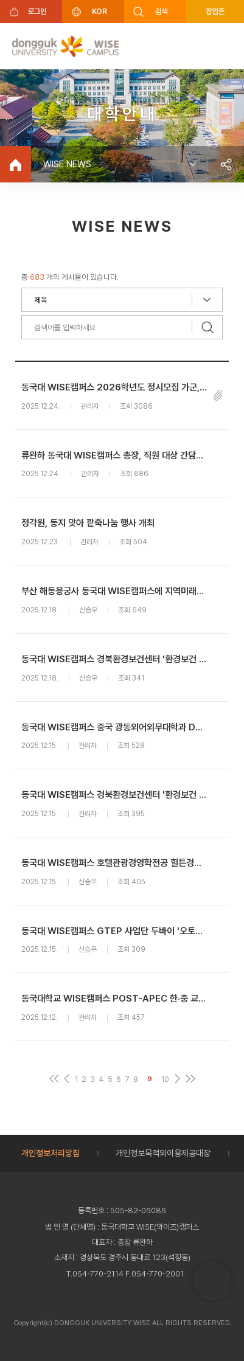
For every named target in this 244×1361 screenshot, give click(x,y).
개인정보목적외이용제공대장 (163, 1153)
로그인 (37, 11)
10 (165, 1079)
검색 (161, 11)
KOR (99, 11)
